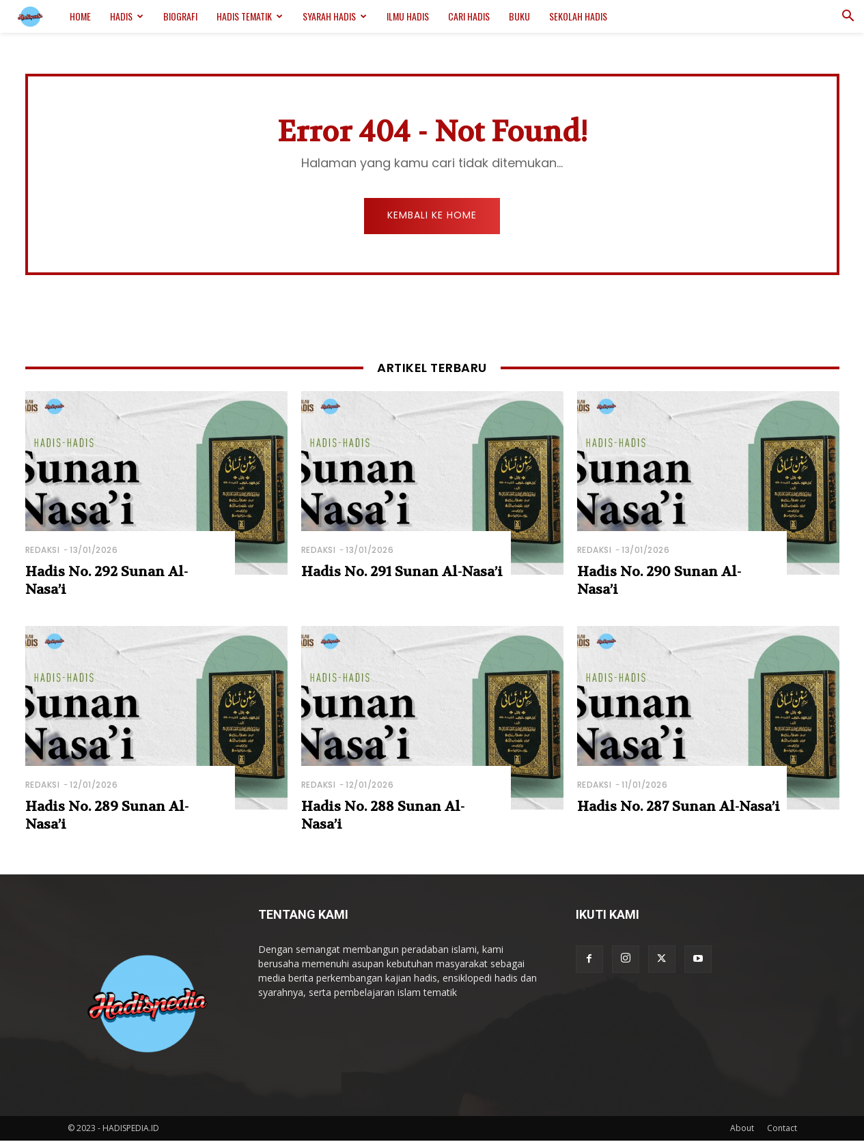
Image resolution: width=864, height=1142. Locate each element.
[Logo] (37, 16)
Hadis (126, 16)
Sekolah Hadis (578, 16)
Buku (519, 16)
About (742, 1129)
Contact (782, 1129)
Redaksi (42, 551)
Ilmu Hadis (408, 16)
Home (80, 16)
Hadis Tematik (250, 16)
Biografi (180, 16)
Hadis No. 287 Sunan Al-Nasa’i (678, 807)
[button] (847, 17)
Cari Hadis (469, 16)
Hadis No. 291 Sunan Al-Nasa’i (402, 573)
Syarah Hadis (335, 16)
